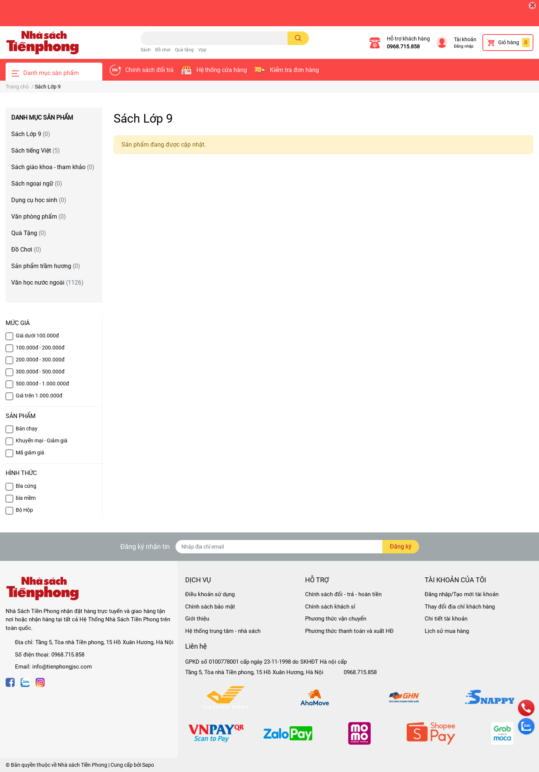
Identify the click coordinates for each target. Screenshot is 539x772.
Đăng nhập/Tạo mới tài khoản (462, 594)
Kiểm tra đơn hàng (294, 69)
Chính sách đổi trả (149, 69)
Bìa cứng (26, 486)
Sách (146, 49)
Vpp (202, 49)
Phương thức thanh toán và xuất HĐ (349, 631)
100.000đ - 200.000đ (40, 348)
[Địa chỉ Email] (297, 546)
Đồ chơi (163, 49)
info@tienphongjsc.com (62, 666)
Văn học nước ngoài (47, 282)
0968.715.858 (403, 46)
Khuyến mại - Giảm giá (41, 441)
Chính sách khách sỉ (330, 606)
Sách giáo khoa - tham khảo (52, 167)
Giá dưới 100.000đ (37, 336)
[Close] (532, 5)
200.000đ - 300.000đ (40, 360)
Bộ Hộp (24, 510)
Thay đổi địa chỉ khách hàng (460, 606)
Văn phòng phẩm (38, 216)
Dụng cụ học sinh (38, 200)
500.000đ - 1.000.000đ (42, 384)
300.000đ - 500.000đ (40, 372)
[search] (298, 38)
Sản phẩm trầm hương (45, 266)
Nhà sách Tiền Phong (82, 765)
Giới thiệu (197, 618)
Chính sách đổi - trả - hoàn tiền (343, 594)
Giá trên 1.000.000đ (39, 396)
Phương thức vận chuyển (335, 618)
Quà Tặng (28, 233)
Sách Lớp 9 (30, 134)
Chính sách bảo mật (210, 606)
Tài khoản (465, 39)
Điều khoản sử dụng (210, 594)
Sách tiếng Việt (35, 150)
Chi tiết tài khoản (446, 618)
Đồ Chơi (26, 249)
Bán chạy (26, 429)
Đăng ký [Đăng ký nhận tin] (401, 546)
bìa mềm (26, 498)
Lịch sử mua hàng (447, 631)
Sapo (148, 765)
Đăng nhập (463, 46)
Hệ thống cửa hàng (221, 69)
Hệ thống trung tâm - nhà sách (223, 631)
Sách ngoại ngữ (36, 183)
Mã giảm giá (30, 453)
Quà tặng (184, 49)
